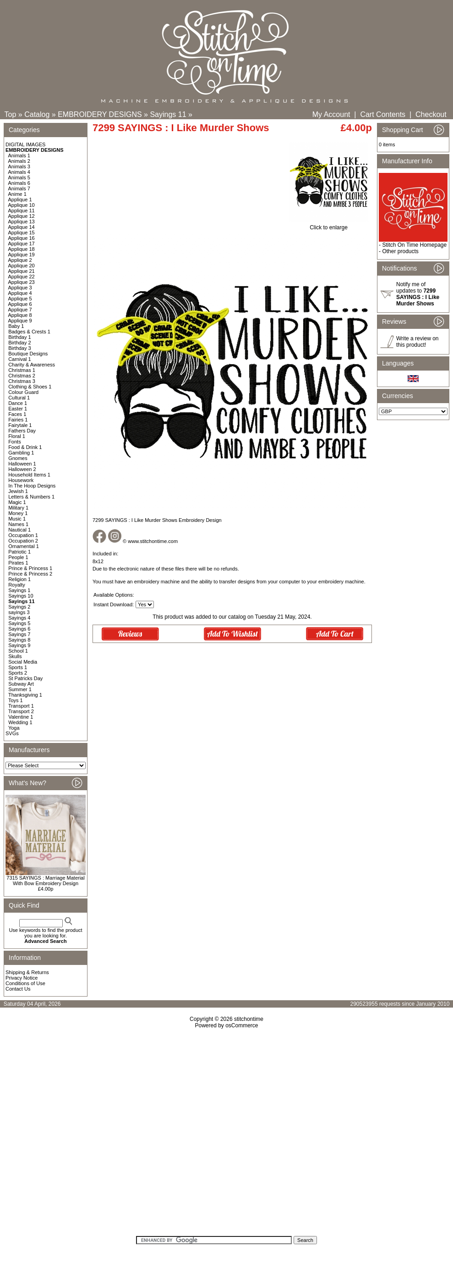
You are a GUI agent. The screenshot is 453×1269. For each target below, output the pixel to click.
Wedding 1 (20, 722)
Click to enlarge (329, 225)
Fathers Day (22, 430)
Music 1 (17, 518)
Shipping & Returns (27, 972)
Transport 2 (21, 711)
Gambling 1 (21, 452)
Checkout (431, 114)
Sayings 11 (168, 114)
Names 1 (18, 524)
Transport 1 (21, 706)
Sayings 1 (19, 590)
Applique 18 (21, 249)
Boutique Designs (28, 353)
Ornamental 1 (23, 546)
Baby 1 (16, 326)
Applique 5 (20, 298)
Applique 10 (21, 205)
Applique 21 (21, 271)
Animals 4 (19, 172)
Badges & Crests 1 (29, 331)
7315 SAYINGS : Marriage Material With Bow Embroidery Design (45, 880)
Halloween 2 (22, 469)
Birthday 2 (19, 342)
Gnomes (17, 458)
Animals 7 (19, 188)
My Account (331, 114)
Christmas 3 (21, 381)
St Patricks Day (25, 678)
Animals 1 (19, 155)
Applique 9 (20, 320)
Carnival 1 (19, 359)
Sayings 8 (19, 640)
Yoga (14, 728)
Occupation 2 (23, 540)
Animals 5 (19, 177)
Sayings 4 (19, 618)
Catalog (36, 114)
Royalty (16, 584)
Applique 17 (21, 243)
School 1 (18, 651)
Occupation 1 (23, 535)
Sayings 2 (19, 607)
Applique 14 (21, 227)
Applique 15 (21, 232)
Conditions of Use (25, 983)
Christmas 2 (21, 375)
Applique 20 (21, 265)
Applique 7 (20, 309)
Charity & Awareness (31, 364)
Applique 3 (20, 287)
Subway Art (21, 684)
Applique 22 (21, 276)
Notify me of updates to (417, 294)
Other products (400, 251)
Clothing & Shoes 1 (29, 386)
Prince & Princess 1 (30, 568)
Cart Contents (382, 114)
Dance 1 (17, 403)
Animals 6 (19, 183)
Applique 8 (20, 315)
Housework (20, 480)
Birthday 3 (19, 348)
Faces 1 (17, 414)
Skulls (15, 656)
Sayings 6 (19, 629)
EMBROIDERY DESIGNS (100, 114)
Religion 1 (19, 579)
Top (10, 114)
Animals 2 (19, 161)
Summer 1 (20, 689)
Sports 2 (17, 673)
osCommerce (241, 1025)
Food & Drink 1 (25, 447)
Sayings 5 (19, 623)
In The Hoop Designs (31, 485)
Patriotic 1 (19, 551)
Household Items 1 (29, 474)
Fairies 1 (17, 419)
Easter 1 (17, 408)
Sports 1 (17, 667)
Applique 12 (21, 216)
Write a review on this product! (417, 341)
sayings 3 (18, 612)
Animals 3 (19, 166)
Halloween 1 (22, 463)
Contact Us (17, 989)
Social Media (22, 662)
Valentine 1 (20, 717)
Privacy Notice (21, 978)
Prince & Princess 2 (30, 573)
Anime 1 (17, 194)
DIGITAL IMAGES (25, 144)
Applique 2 (20, 260)
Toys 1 (15, 700)
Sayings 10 (20, 595)
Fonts (14, 441)
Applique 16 (21, 238)
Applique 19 (21, 254)
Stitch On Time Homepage (414, 245)
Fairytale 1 (20, 425)
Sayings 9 (19, 645)
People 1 (18, 557)
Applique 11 (21, 210)
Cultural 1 (19, 397)
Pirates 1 (18, 562)
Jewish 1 (18, 491)
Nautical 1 (19, 529)
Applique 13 (21, 221)
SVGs (12, 733)
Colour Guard (23, 392)
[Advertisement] (226, 1135)
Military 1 (18, 507)
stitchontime (248, 1019)
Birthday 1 (19, 337)
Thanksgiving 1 (25, 695)
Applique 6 (20, 304)
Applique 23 (21, 282)
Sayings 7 (19, 634)
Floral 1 (16, 436)
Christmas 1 (21, 370)
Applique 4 (20, 293)
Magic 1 (17, 502)
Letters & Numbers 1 (31, 496)
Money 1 (17, 513)
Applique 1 (20, 199)
